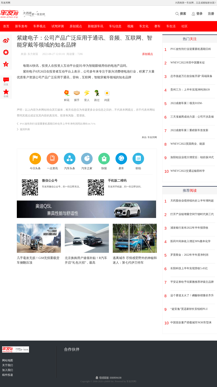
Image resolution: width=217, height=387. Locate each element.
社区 (184, 26)
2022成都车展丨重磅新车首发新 (189, 130)
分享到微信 (6, 52)
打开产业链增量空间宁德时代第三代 (192, 214)
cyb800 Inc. (109, 381)
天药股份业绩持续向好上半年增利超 (192, 200)
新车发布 (21, 26)
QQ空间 (6, 64)
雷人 (87, 96)
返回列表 (25, 129)
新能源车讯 (95, 26)
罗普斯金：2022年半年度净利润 (189, 254)
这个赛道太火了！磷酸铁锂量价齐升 (192, 295)
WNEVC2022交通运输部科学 (187, 170)
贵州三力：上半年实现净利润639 (190, 89)
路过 (97, 96)
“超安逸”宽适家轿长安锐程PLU (189, 309)
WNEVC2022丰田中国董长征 (187, 62)
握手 (77, 96)
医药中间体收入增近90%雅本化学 (190, 241)
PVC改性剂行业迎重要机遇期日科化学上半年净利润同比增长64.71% (57, 123)
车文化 (144, 26)
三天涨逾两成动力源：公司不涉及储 (192, 116)
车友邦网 (5, 2)
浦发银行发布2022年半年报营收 (189, 227)
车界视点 (39, 26)
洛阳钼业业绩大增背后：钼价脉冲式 (192, 157)
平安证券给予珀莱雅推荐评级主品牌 (192, 281)
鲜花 (67, 96)
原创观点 (76, 26)
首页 (6, 26)
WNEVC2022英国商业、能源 (187, 143)
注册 (211, 13)
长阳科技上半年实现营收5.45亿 (189, 268)
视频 (130, 26)
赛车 (157, 26)
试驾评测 (57, 26)
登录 (199, 13)
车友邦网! (131, 381)
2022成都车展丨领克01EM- (186, 103)
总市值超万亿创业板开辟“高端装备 (191, 76)
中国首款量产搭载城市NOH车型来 (190, 322)
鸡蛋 (107, 96)
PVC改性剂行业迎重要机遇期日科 (190, 49)
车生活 (171, 26)
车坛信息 (115, 26)
